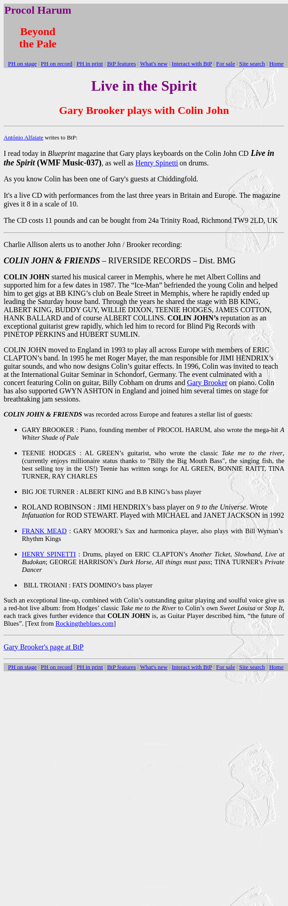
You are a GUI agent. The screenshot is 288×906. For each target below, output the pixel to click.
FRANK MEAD (44, 531)
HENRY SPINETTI (49, 554)
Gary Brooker (207, 382)
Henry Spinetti (156, 163)
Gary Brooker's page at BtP (43, 647)
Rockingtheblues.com (84, 623)
